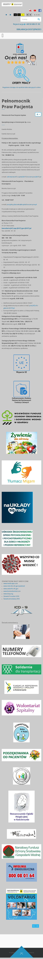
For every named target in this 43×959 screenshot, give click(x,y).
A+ (39, 15)
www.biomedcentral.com (12, 591)
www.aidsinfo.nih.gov (10, 589)
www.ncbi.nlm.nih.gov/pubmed (14, 586)
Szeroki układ (30, 14)
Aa (15, 15)
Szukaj (38, 19)
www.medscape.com (10, 583)
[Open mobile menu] (2, 35)
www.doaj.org (8, 594)
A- (35, 15)
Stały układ (27, 14)
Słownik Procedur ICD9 (11, 596)
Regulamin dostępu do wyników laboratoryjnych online (22, 87)
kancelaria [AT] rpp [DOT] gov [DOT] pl (16, 228)
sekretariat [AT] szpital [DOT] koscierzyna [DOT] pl (24, 177)
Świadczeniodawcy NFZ (11, 599)
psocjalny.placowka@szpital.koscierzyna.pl (22, 204)
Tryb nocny (10, 14)
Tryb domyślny (6, 14)
